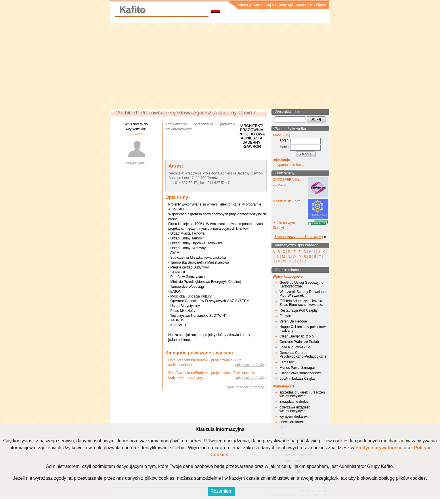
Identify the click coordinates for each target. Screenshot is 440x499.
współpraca (319, 5)
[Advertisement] (220, 66)
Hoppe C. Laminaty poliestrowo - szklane (304, 329)
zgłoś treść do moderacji (245, 387)
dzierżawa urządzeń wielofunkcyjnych (295, 409)
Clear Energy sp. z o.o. (297, 336)
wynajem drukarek (293, 416)
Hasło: (285, 147)
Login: (285, 140)
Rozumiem (221, 491)
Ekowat (285, 316)
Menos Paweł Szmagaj (297, 368)
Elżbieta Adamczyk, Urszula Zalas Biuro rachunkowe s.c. (301, 303)
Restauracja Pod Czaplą (298, 310)
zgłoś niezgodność (249, 365)
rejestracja (281, 160)
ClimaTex (287, 362)
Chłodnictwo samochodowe (301, 373)
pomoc (302, 5)
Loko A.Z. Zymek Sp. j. (297, 347)
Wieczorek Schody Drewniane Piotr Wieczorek (303, 294)
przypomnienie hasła (288, 165)
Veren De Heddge (293, 321)
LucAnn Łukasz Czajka (297, 379)
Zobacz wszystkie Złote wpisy (298, 237)
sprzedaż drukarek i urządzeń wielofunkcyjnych (302, 394)
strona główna (249, 5)
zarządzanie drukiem (295, 402)
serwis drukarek (292, 422)
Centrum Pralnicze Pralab (299, 342)
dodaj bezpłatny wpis (278, 5)
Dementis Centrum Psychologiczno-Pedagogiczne (303, 354)
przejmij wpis (135, 163)
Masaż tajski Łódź (286, 201)
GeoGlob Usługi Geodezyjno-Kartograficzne (302, 284)
